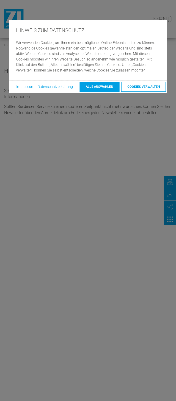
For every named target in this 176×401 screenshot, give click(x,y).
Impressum (25, 87)
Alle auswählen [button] (99, 87)
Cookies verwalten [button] (143, 87)
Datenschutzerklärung (55, 87)
